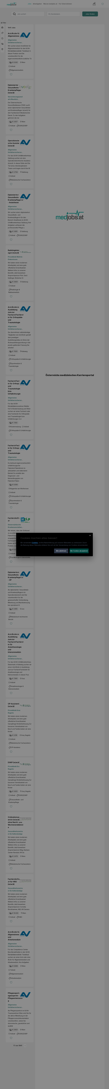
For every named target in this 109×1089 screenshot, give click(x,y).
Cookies (35, 543)
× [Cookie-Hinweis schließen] (90, 535)
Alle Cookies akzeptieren (79, 551)
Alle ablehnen (61, 551)
